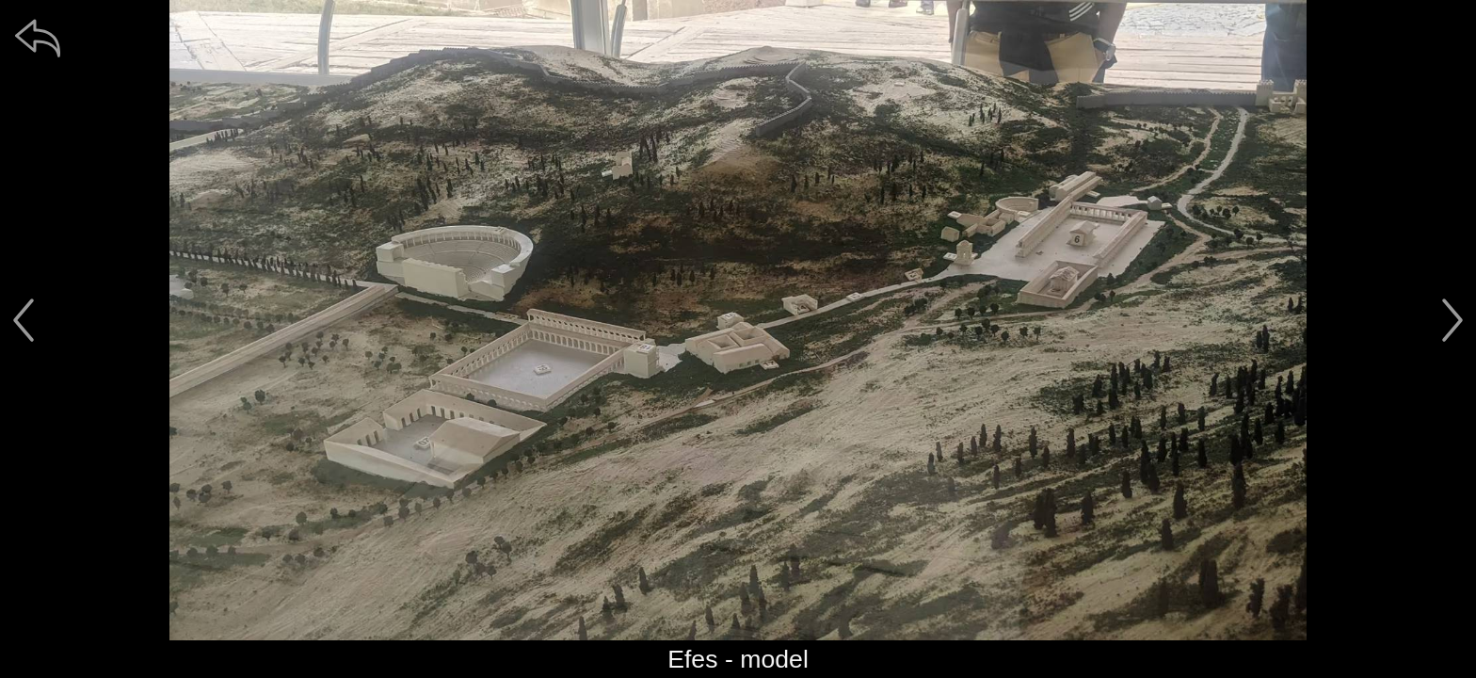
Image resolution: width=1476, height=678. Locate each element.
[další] (1452, 320)
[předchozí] (23, 320)
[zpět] (37, 37)
